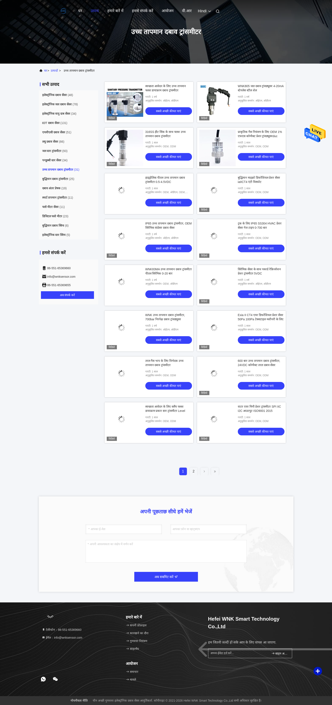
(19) (54, 188)
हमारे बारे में (115, 11)
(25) (58, 179)
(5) (56, 235)
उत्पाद (95, 11)
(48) (57, 95)
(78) (60, 104)
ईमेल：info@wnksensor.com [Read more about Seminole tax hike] (62, 637)
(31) (60, 169)
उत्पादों (54, 70)
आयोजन (168, 11)
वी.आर (187, 11)
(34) (59, 113)
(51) (56, 132)
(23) (55, 216)
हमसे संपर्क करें (142, 11)
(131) (54, 123)
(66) (53, 141)
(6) (55, 225)
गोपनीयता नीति (79, 700)
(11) (57, 197)
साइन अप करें (280, 653)
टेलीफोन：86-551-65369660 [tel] (61, 629)
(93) (55, 151)
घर (80, 11)
